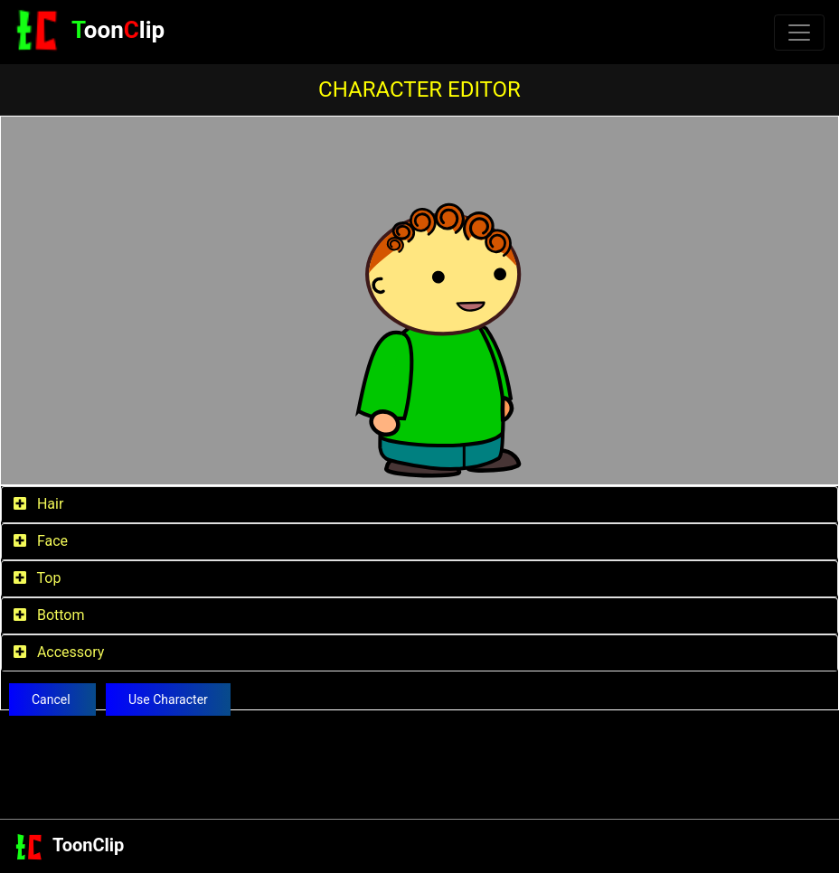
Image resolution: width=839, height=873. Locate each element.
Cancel (52, 699)
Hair (38, 503)
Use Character (168, 699)
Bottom (49, 615)
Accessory (59, 652)
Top (37, 578)
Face (41, 540)
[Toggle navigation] (799, 32)
